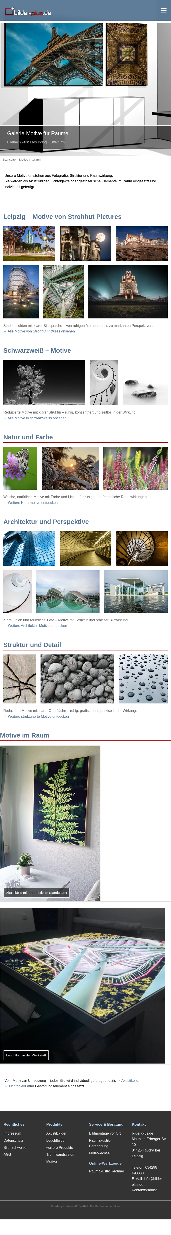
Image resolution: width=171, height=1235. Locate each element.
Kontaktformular (144, 1190)
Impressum (12, 1133)
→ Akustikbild (127, 1080)
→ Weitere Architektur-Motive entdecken (35, 626)
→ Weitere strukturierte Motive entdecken (36, 716)
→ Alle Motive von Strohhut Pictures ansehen (39, 331)
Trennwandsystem (60, 1154)
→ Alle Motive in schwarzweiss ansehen (35, 418)
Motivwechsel (99, 1153)
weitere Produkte (59, 1147)
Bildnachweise (15, 1147)
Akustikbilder (56, 1133)
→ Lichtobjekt (15, 1086)
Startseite (9, 159)
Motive (23, 159)
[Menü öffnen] (164, 10)
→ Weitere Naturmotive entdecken (30, 503)
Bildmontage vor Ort (105, 1133)
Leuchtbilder (56, 1140)
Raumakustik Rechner (106, 1171)
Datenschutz (13, 1140)
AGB (7, 1154)
